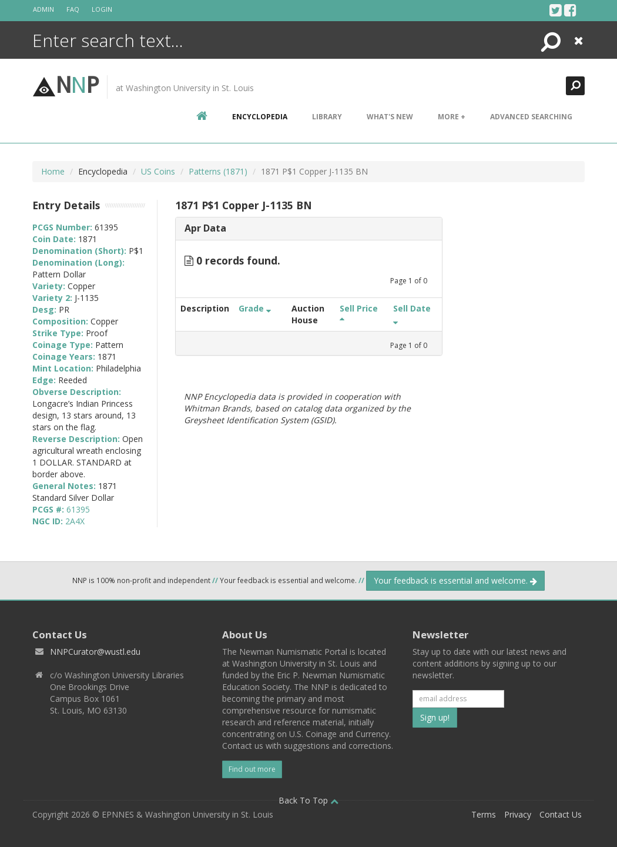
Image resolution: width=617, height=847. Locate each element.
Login (102, 9)
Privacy (517, 814)
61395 (78, 509)
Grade (255, 308)
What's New (390, 117)
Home (53, 171)
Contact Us (560, 814)
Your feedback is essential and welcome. (455, 580)
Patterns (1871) (218, 171)
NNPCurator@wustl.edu (95, 651)
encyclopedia (259, 117)
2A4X (75, 521)
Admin (43, 9)
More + (451, 117)
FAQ (72, 9)
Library (327, 117)
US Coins (158, 171)
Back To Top (308, 800)
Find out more (252, 769)
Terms (483, 814)
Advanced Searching (531, 117)
